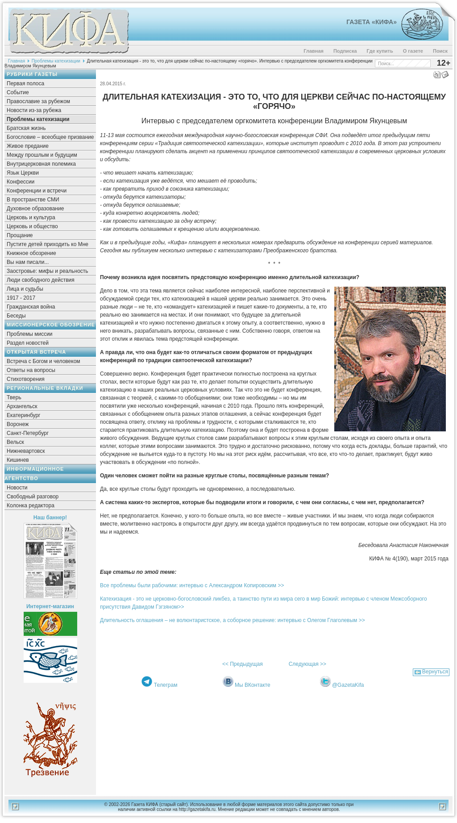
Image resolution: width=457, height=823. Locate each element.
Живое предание (28, 146)
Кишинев (18, 460)
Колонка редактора (30, 505)
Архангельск (22, 406)
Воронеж (18, 424)
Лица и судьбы (25, 289)
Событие (18, 92)
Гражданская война (31, 307)
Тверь (14, 397)
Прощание (20, 235)
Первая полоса (25, 83)
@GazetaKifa (348, 685)
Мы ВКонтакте (252, 685)
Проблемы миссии (30, 334)
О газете (413, 51)
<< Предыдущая (242, 664)
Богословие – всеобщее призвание (50, 137)
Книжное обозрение (31, 253)
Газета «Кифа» (371, 21)
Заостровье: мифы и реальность (47, 271)
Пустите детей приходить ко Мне (47, 244)
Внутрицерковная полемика (41, 164)
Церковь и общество (32, 226)
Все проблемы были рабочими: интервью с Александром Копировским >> (192, 585)
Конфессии (20, 182)
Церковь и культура (31, 217)
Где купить (380, 51)
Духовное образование (35, 208)
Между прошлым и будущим (42, 155)
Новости (17, 488)
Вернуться (435, 671)
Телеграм (166, 685)
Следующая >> (307, 664)
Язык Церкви (23, 173)
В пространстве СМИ (33, 199)
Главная (313, 51)
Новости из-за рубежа (34, 110)
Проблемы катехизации (56, 60)
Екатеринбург (24, 415)
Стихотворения (26, 379)
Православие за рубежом (38, 101)
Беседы (16, 316)
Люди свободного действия (41, 280)
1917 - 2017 (21, 298)
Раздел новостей (28, 343)
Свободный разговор (32, 496)
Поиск (440, 51)
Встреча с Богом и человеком (43, 361)
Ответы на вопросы (31, 370)
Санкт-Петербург (28, 433)
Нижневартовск (26, 451)
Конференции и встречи (36, 191)
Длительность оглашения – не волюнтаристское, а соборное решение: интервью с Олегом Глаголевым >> (232, 620)
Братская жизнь (26, 128)
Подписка (345, 51)
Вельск (15, 442)
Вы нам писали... (28, 262)
